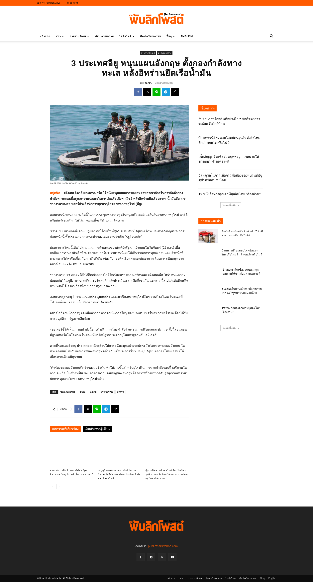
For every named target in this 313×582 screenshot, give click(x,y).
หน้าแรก (45, 36)
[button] (271, 37)
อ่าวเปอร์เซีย (107, 391)
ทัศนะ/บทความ (104, 36)
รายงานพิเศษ (79, 36)
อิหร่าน (120, 391)
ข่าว (59, 36)
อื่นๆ (170, 36)
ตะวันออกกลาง (164, 53)
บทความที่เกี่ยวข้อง (65, 429)
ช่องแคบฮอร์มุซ (67, 391)
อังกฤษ (93, 391)
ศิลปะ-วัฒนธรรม (150, 36)
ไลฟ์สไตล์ (126, 36)
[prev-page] (52, 486)
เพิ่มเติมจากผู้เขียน (97, 429)
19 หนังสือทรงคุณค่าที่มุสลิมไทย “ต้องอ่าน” (229, 194)
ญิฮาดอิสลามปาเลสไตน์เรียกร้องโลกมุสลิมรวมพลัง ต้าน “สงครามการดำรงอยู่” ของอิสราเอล (166, 474)
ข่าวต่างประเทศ (148, 53)
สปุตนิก (55, 193)
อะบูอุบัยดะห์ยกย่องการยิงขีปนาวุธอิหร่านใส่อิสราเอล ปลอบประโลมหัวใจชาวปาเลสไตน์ (119, 474)
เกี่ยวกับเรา (72, 2)
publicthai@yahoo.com (163, 546)
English (187, 36)
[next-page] (58, 486)
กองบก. (148, 82)
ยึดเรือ (82, 391)
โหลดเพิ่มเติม (231, 205)
